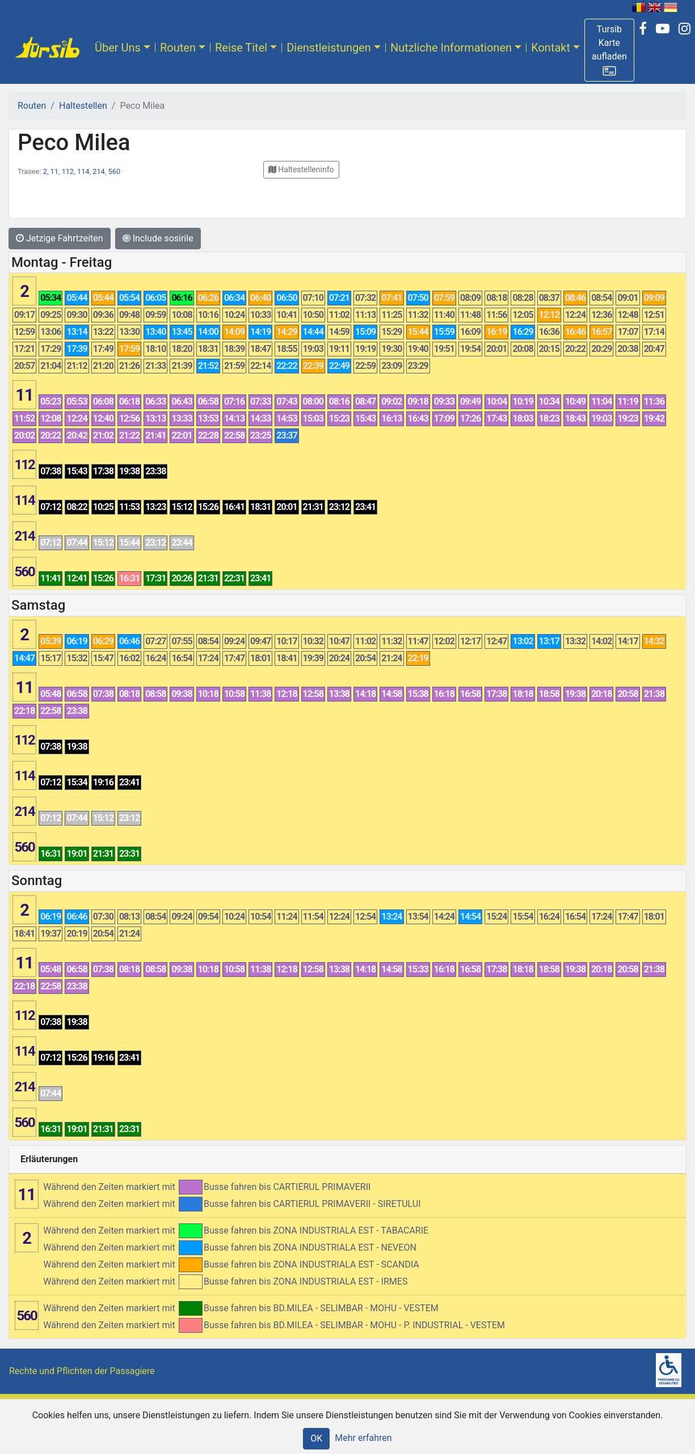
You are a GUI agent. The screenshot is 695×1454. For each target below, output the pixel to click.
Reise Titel (241, 47)
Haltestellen (83, 105)
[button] (609, 50)
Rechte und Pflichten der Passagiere (82, 1371)
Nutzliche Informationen (451, 47)
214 (98, 171)
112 (68, 171)
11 (54, 171)
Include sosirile (158, 238)
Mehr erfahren (363, 1437)
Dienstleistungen (329, 47)
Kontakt (550, 47)
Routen (178, 47)
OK (316, 1438)
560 (114, 171)
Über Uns (118, 47)
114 (83, 171)
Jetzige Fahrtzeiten (59, 238)
